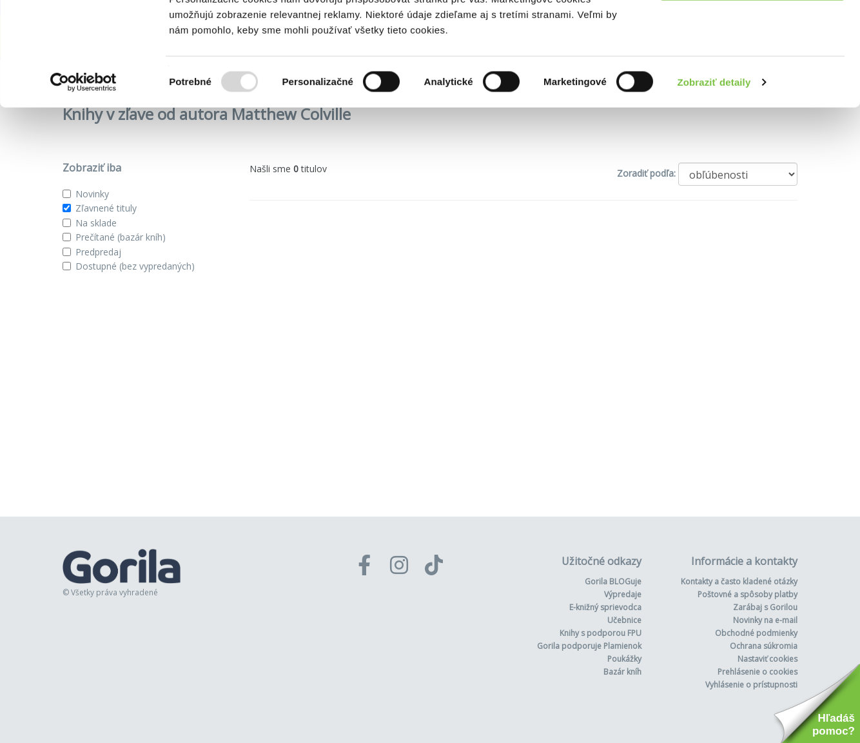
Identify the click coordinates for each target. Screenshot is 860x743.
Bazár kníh (622, 671)
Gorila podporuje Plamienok (589, 645)
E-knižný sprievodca (605, 607)
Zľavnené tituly (106, 208)
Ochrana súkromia (763, 645)
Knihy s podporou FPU (600, 633)
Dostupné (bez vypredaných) (135, 266)
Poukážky (624, 658)
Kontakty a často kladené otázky (739, 581)
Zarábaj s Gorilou (765, 607)
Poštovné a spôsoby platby (747, 594)
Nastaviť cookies (767, 658)
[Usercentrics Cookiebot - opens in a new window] (83, 176)
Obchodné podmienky (756, 633)
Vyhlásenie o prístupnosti (751, 684)
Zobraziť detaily (714, 176)
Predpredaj (98, 252)
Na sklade (96, 223)
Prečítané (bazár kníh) (120, 237)
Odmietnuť (752, 76)
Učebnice (624, 620)
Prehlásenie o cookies (757, 671)
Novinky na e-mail (765, 620)
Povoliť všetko (752, 33)
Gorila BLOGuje (613, 581)
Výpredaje (622, 594)
